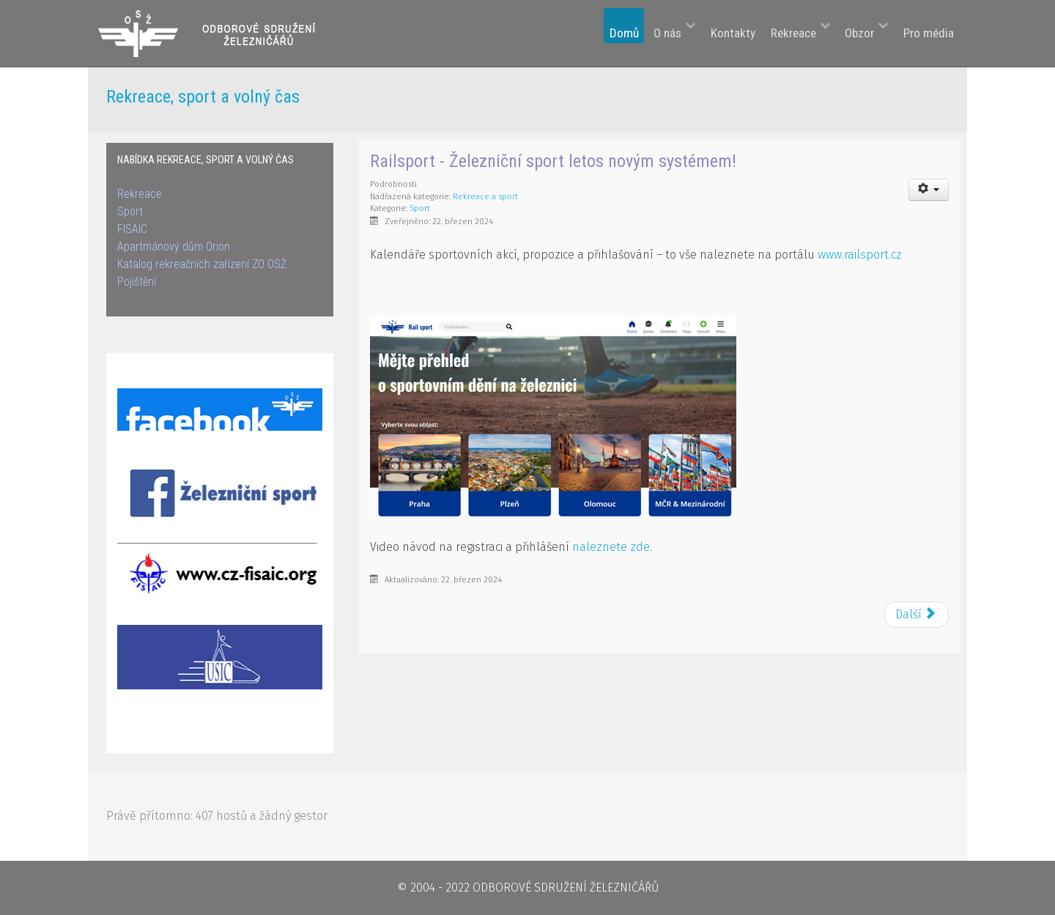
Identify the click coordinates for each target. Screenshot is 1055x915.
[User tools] (928, 190)
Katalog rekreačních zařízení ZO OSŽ (201, 264)
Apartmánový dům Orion (173, 246)
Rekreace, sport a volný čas (203, 96)
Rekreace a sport (485, 196)
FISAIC (132, 229)
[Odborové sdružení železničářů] (217, 33)
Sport (130, 211)
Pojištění (136, 282)
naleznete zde (611, 547)
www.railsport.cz (860, 255)
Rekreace (139, 194)
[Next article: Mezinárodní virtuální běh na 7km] (916, 614)
